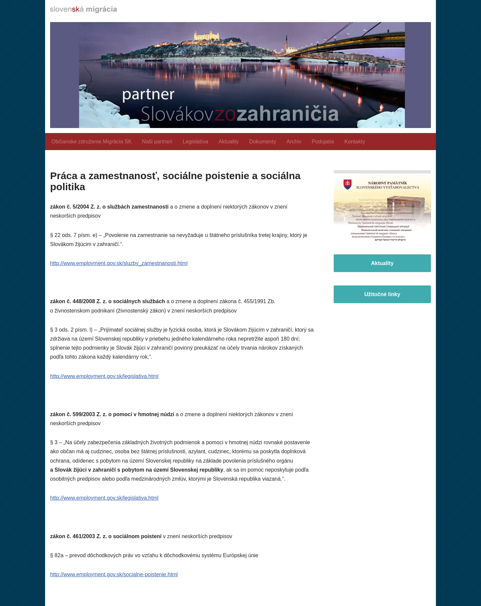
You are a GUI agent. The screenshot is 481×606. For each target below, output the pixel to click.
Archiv (294, 141)
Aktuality (228, 141)
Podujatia (323, 141)
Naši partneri (157, 141)
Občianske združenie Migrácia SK (91, 141)
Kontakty (354, 141)
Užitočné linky (382, 294)
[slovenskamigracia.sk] (83, 9)
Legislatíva (195, 141)
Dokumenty (262, 141)
